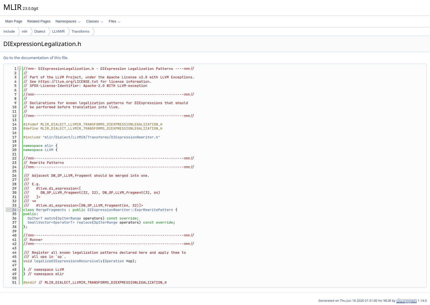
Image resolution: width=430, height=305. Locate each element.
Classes (94, 21)
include (9, 31)
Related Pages (38, 21)
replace (84, 222)
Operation (114, 261)
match (50, 218)
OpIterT (35, 218)
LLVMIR (58, 31)
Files (115, 21)
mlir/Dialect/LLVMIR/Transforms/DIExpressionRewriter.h (101, 137)
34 (11, 209)
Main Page (13, 21)
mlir (24, 31)
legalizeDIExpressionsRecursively (68, 261)
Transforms (80, 31)
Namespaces (67, 21)
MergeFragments (51, 209)
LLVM (49, 149)
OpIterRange (69, 218)
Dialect (39, 31)
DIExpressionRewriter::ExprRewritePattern (130, 209)
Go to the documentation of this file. (35, 57)
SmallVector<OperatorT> (51, 222)
